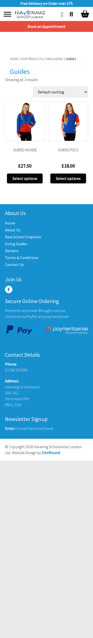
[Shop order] (60, 92)
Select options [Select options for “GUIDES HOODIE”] (24, 178)
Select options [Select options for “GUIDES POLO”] (68, 178)
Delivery (12, 250)
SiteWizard (51, 452)
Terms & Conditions (21, 257)
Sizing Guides (16, 243)
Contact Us (14, 264)
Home (9, 42)
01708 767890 (16, 370)
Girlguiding (49, 42)
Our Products (26, 42)
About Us (12, 229)
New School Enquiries (23, 236)
